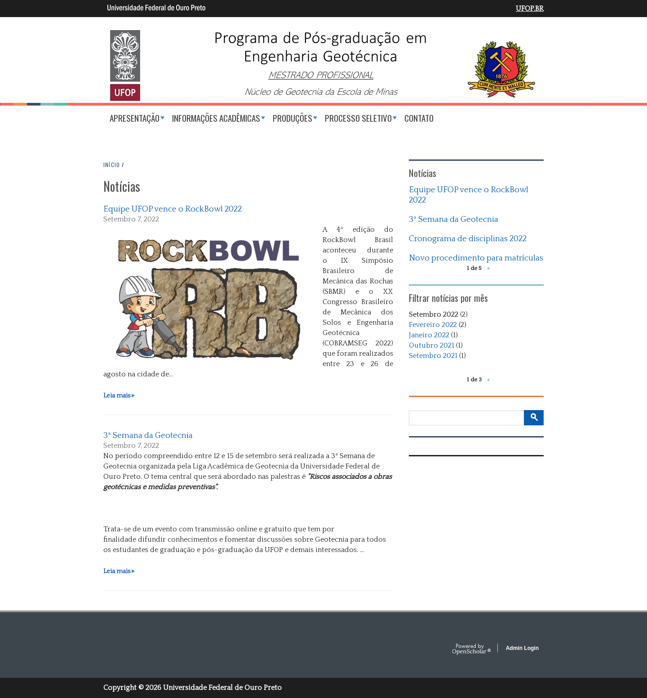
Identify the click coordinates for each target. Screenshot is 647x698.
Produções (292, 117)
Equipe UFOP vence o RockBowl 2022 (172, 209)
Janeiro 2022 (429, 335)
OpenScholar (471, 649)
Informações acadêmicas (216, 117)
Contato (419, 117)
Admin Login (522, 648)
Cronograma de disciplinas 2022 (468, 238)
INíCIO (111, 164)
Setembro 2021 (433, 356)
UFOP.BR (530, 8)
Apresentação (135, 117)
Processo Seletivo (358, 117)
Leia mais (119, 395)
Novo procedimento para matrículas (476, 258)
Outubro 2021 (431, 345)
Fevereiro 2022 (433, 325)
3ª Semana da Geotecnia (148, 435)
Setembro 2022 (433, 314)
